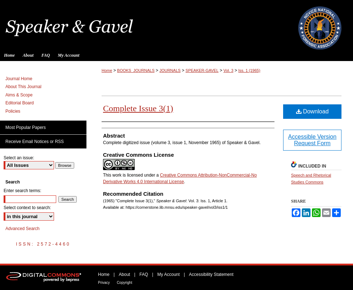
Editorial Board (19, 102)
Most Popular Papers (25, 127)
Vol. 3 (228, 70)
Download (312, 111)
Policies (12, 111)
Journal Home (18, 78)
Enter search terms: (22, 190)
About (124, 274)
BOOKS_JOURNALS (136, 70)
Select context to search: (27, 207)
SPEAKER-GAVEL (202, 70)
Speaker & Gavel (176, 24)
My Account (168, 274)
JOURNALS (170, 70)
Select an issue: (19, 157)
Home (107, 70)
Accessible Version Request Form (312, 140)
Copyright (124, 283)
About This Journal (23, 86)
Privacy (104, 283)
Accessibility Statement (211, 274)
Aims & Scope (18, 95)
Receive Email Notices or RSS (34, 141)
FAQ (143, 274)
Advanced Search (22, 228)
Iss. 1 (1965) (249, 70)
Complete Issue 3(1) (138, 108)
